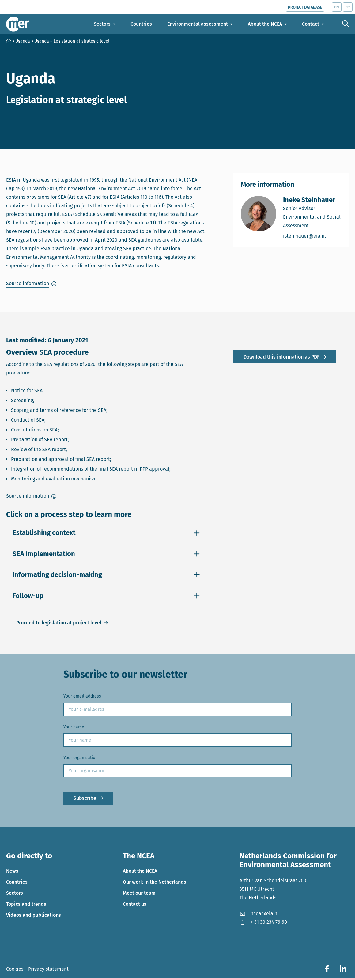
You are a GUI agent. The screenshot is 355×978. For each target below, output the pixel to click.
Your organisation (80, 757)
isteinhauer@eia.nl (312, 235)
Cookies (14, 969)
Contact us (134, 904)
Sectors (14, 893)
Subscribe (85, 798)
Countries (17, 882)
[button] (31, 284)
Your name (73, 727)
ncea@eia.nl (259, 913)
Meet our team (139, 893)
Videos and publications (33, 915)
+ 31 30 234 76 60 (263, 922)
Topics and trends (26, 904)
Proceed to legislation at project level (58, 623)
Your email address (82, 696)
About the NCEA (140, 871)
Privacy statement (48, 969)
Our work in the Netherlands (154, 882)
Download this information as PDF (281, 358)
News (12, 871)
